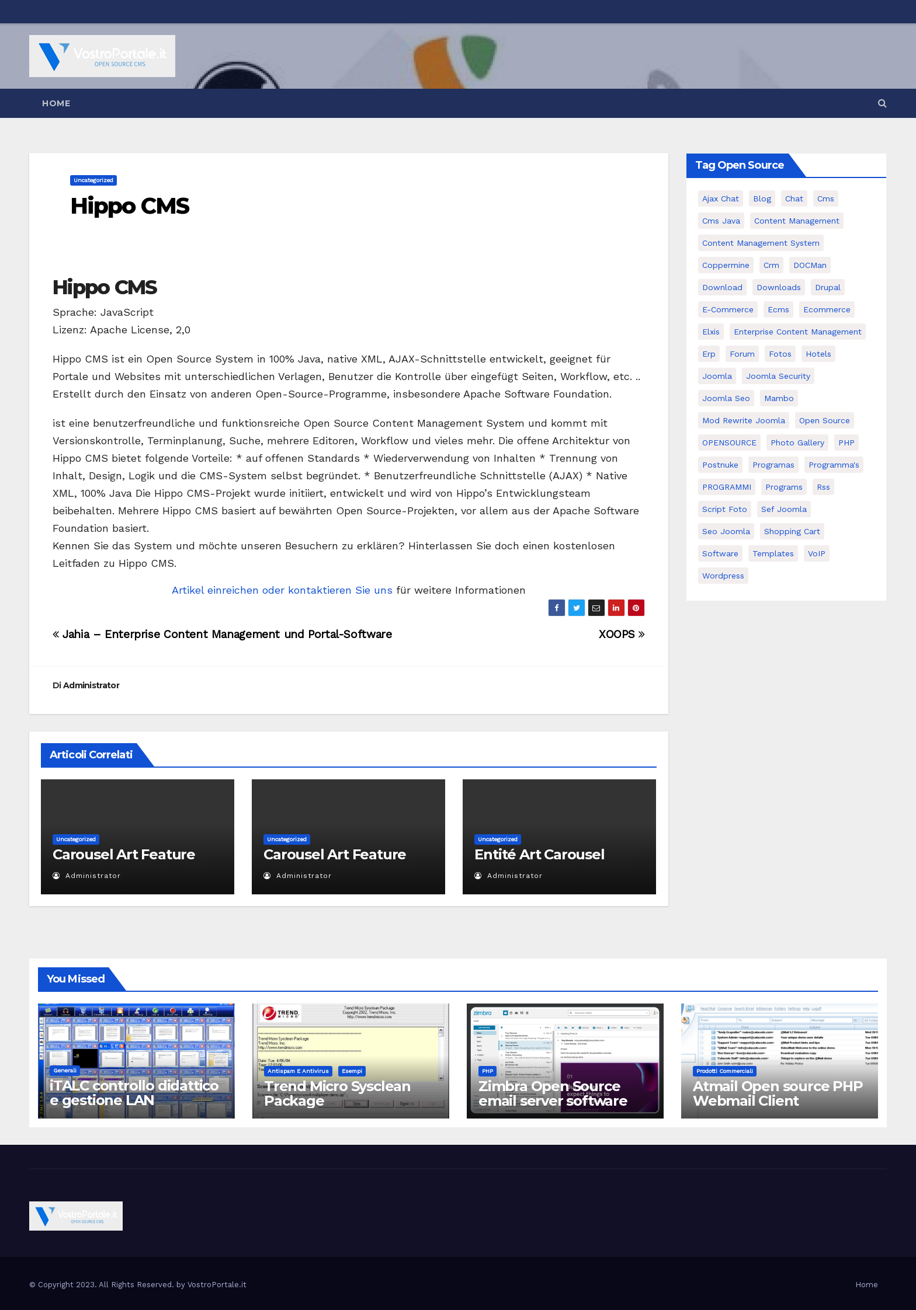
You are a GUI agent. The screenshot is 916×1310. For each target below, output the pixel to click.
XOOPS (621, 634)
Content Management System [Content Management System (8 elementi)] (761, 243)
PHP (487, 1071)
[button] (882, 103)
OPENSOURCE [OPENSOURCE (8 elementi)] (729, 442)
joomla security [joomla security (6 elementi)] (778, 376)
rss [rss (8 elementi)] (823, 487)
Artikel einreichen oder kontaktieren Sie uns (282, 590)
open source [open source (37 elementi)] (824, 420)
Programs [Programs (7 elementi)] (784, 487)
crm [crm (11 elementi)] (771, 265)
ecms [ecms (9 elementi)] (778, 309)
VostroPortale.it (217, 1284)
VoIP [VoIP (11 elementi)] (816, 553)
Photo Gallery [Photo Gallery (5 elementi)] (797, 442)
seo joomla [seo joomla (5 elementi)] (726, 531)
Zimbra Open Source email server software (552, 1093)
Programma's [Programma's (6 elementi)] (834, 464)
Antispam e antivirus (298, 1071)
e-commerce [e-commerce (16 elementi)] (728, 309)
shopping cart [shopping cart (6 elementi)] (792, 531)
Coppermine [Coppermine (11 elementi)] (726, 265)
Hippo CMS (129, 206)
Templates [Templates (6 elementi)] (773, 553)
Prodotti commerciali (724, 1071)
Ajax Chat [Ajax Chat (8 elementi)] (720, 198)
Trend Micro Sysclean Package (337, 1093)
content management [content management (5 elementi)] (796, 220)
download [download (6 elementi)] (722, 287)
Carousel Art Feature (124, 854)
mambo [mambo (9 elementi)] (779, 398)
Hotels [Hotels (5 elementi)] (818, 353)
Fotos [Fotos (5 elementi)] (780, 353)
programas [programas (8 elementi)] (773, 464)
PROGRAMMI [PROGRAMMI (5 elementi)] (726, 487)
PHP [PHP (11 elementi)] (846, 442)
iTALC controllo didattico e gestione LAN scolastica (134, 1100)
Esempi (352, 1071)
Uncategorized (93, 180)
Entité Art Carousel (539, 854)
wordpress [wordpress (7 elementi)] (723, 575)
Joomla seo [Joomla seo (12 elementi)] (726, 398)
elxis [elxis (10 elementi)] (711, 331)
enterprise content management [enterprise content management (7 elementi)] (798, 331)
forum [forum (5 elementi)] (742, 353)
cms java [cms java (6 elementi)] (721, 220)
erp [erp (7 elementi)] (709, 353)
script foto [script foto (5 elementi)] (724, 509)
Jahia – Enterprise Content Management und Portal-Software (222, 634)
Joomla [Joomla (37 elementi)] (717, 376)
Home (56, 103)
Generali (65, 1070)
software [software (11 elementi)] (720, 553)
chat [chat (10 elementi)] (794, 198)
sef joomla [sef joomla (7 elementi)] (784, 509)
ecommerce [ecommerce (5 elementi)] (827, 309)
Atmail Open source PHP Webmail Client (778, 1093)
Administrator (91, 685)
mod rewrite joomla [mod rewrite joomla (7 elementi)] (743, 420)
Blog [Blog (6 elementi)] (762, 198)
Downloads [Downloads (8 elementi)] (779, 287)
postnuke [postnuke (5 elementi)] (720, 464)
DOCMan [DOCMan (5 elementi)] (810, 265)
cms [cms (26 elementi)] (825, 198)
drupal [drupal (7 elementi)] (828, 287)
